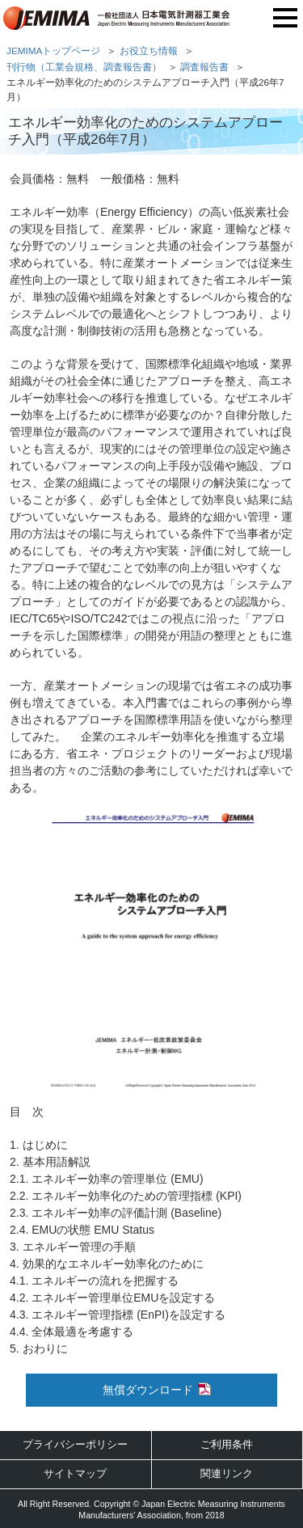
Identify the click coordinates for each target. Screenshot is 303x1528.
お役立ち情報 (149, 50)
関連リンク (226, 1473)
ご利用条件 (226, 1444)
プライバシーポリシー (75, 1444)
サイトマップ (75, 1473)
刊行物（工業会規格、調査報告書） (84, 66)
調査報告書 (204, 66)
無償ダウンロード (148, 1389)
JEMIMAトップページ (53, 50)
